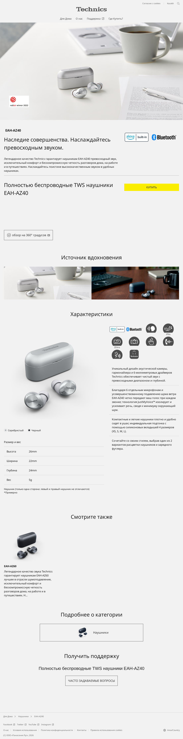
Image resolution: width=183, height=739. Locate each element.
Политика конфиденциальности (57, 730)
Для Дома (8, 716)
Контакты (81, 730)
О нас (6, 730)
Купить (151, 187)
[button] (28, 235)
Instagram (47, 724)
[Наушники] (91, 632)
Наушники (23, 716)
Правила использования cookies (106, 730)
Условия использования (25, 730)
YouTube (34, 724)
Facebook (9, 724)
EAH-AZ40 (39, 716)
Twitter (22, 724)
